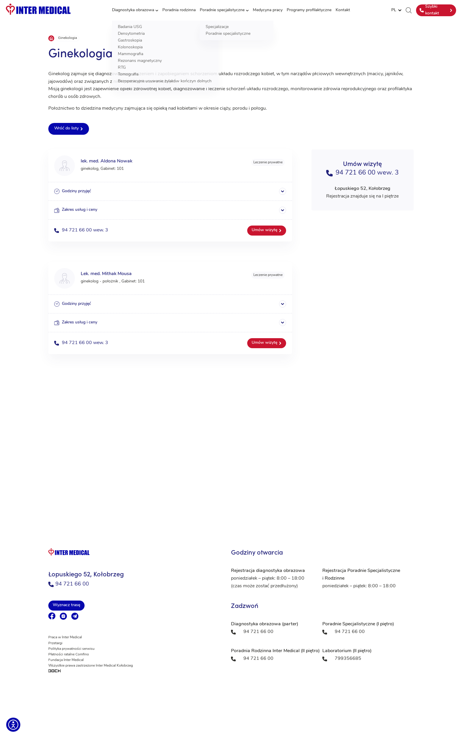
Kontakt (343, 10)
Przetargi (55, 643)
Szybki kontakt (429, 9)
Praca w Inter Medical (65, 637)
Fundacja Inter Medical (66, 660)
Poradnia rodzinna (179, 10)
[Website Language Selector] (396, 10)
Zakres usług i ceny (75, 210)
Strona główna (51, 38)
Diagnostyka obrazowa (133, 10)
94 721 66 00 (68, 584)
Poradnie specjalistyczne (222, 10)
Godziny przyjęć (72, 191)
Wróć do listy (66, 128)
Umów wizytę (264, 230)
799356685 (348, 658)
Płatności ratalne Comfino (68, 654)
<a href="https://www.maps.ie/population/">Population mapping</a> (231, 457)
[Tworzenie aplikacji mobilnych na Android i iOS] (133, 671)
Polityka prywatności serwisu (71, 649)
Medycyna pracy (268, 10)
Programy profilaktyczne (309, 10)
